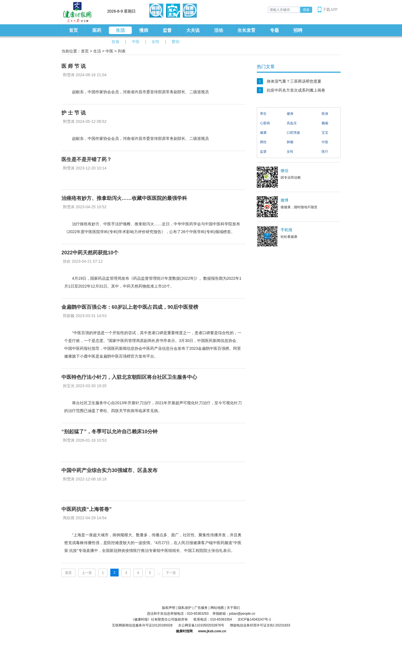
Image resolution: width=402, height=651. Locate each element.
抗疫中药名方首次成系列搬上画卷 (296, 90)
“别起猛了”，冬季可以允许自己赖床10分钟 (109, 431)
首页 (73, 30)
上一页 (87, 573)
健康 (263, 133)
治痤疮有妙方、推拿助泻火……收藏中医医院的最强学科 (124, 198)
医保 (325, 114)
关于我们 (233, 608)
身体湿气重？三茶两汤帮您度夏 (294, 81)
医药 (96, 30)
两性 (263, 142)
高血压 (292, 123)
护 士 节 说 (73, 113)
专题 (274, 30)
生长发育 (246, 30)
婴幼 (176, 41)
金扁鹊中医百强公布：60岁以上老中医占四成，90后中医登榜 (129, 307)
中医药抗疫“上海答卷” (86, 509)
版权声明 (168, 608)
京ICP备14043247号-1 (254, 619)
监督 (167, 30)
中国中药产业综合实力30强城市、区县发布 (109, 470)
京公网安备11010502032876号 (201, 625)
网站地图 (217, 608)
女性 (155, 41)
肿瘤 (290, 142)
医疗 (325, 152)
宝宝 (325, 133)
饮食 (115, 41)
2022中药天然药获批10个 (89, 252)
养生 (263, 114)
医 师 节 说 (73, 66)
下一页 (171, 573)
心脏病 (265, 123)
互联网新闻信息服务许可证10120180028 (142, 625)
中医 (136, 41)
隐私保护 (185, 608)
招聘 (297, 30)
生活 (120, 30)
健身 (290, 114)
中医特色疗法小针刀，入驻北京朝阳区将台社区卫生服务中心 (129, 377)
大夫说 (193, 30)
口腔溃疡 (293, 133)
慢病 (143, 30)
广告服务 (201, 608)
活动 (218, 30)
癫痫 (325, 123)
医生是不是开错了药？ (86, 159)
